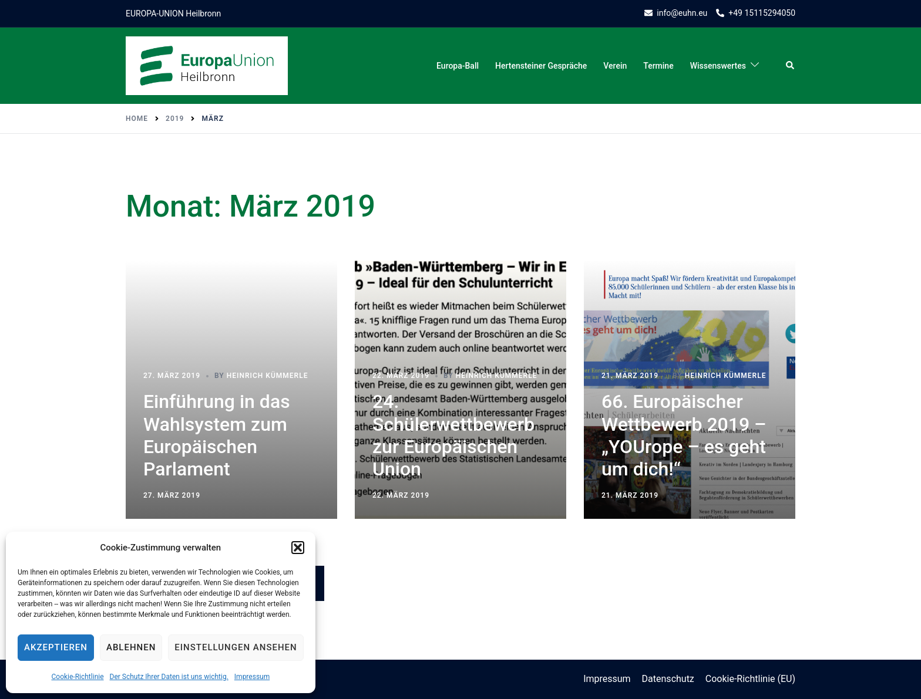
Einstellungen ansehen (235, 647)
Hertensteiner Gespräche (541, 65)
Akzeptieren (56, 647)
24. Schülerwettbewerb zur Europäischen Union (453, 435)
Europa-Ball (457, 65)
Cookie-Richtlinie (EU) (750, 678)
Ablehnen (131, 647)
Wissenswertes (718, 65)
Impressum (252, 677)
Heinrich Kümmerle (267, 376)
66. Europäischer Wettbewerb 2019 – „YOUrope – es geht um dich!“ (684, 435)
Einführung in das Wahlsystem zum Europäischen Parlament (216, 435)
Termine (658, 65)
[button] (298, 547)
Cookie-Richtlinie (77, 677)
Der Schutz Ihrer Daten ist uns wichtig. (169, 677)
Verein (615, 65)
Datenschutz (668, 678)
